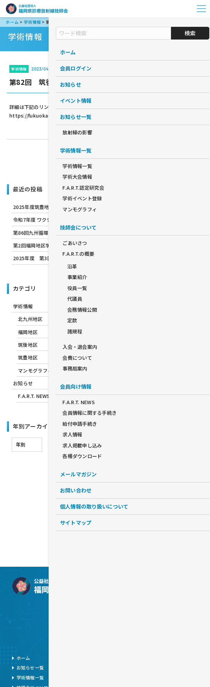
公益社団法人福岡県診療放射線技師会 (37, 8)
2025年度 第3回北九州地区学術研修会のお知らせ (69, 258)
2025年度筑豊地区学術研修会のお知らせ (58, 206)
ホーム (23, 658)
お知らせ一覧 (30, 667)
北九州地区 (30, 318)
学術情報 (105, 159)
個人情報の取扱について (173, 667)
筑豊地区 (28, 357)
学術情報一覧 (30, 677)
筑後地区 (28, 344)
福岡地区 (28, 332)
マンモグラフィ (35, 370)
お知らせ (23, 383)
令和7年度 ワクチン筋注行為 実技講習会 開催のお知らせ (75, 219)
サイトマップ (161, 677)
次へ (143, 159)
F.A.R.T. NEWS (34, 395)
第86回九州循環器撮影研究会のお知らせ (57, 232)
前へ (67, 159)
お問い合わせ (161, 658)
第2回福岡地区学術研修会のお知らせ (54, 245)
